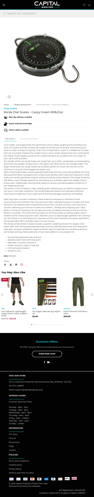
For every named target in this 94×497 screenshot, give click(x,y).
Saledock (36, 486)
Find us (12, 438)
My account (14, 442)
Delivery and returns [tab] (29, 139)
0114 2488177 (18, 386)
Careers (12, 450)
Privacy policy (15, 469)
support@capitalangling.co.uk (29, 390)
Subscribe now (47, 354)
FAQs (11, 446)
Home (6, 105)
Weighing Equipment (22, 105)
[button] (4, 5)
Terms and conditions (19, 461)
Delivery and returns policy (21, 473)
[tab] (31, 324)
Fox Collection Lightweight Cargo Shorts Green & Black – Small (14, 314)
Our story (13, 434)
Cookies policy (15, 465)
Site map (43, 484)
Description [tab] (10, 139)
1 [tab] (9, 97)
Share (6, 261)
